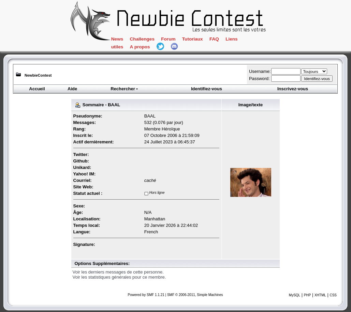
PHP (307, 295)
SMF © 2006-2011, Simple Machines (195, 295)
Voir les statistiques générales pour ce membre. (119, 277)
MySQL (294, 295)
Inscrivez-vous (292, 88)
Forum (168, 39)
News (117, 39)
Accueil (37, 88)
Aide (72, 88)
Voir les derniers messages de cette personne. (118, 272)
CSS (333, 295)
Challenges (142, 39)
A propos (140, 46)
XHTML (320, 295)
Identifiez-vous (206, 88)
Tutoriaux (192, 39)
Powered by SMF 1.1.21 (146, 295)
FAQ (214, 39)
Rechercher (124, 88)
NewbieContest (38, 75)
